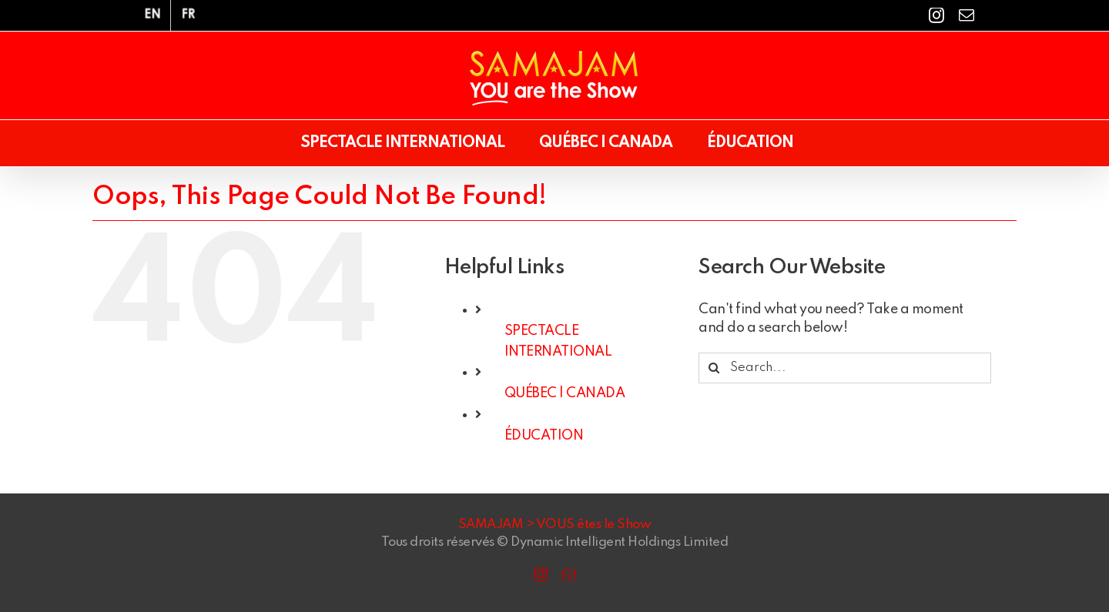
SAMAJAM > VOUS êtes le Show (555, 524)
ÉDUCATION (544, 436)
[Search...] (845, 368)
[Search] (714, 368)
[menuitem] (152, 15)
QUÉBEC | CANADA (564, 393)
